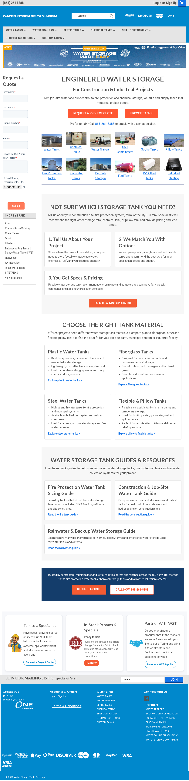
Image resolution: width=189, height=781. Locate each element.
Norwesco (11, 257)
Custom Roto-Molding (17, 228)
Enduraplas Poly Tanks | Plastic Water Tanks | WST (19, 251)
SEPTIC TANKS (73, 30)
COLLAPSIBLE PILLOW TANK (160, 718)
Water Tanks (52, 149)
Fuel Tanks (125, 176)
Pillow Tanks (173, 149)
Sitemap (40, 777)
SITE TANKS (11, 272)
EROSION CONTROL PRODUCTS (162, 713)
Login (157, 3)
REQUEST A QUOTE (89, 589)
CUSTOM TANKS (53, 38)
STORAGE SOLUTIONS (21, 38)
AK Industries (12, 262)
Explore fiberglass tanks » (133, 384)
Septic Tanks (149, 149)
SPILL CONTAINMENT (136, 30)
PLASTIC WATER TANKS (158, 731)
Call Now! (91, 663)
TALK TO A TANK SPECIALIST (112, 303)
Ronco (8, 223)
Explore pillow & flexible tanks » (136, 433)
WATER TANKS (16, 30)
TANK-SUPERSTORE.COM (159, 726)
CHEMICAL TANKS (103, 30)
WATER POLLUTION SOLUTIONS (162, 735)
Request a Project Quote (39, 662)
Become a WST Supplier (160, 664)
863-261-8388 (104, 124)
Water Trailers (100, 149)
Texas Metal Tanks (15, 267)
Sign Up (171, 3)
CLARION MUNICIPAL (156, 722)
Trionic (8, 238)
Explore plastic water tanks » (65, 380)
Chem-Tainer (12, 233)
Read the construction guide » (136, 514)
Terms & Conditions (66, 706)
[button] (52, 140)
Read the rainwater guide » (64, 548)
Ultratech (10, 243)
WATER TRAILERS (44, 30)
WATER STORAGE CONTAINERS (162, 739)
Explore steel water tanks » (64, 433)
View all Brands (13, 277)
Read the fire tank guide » (63, 514)
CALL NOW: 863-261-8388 (132, 589)
